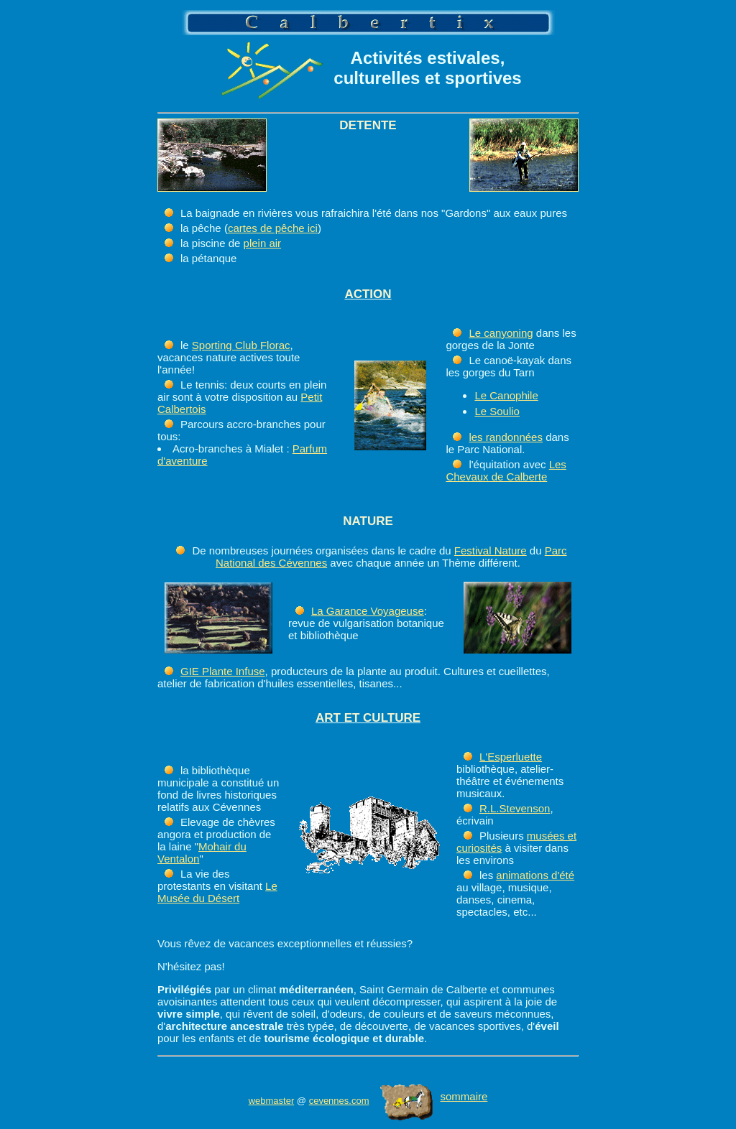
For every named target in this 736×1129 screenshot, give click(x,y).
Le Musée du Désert (217, 892)
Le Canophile (506, 395)
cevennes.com (339, 1100)
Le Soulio (497, 411)
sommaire (433, 1096)
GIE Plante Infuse (222, 671)
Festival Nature (490, 550)
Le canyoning (501, 333)
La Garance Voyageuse (367, 611)
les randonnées (506, 437)
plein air (263, 243)
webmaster (272, 1100)
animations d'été (535, 875)
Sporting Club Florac (241, 345)
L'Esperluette (510, 757)
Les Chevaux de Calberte (506, 470)
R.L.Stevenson (514, 808)
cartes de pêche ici (273, 228)
